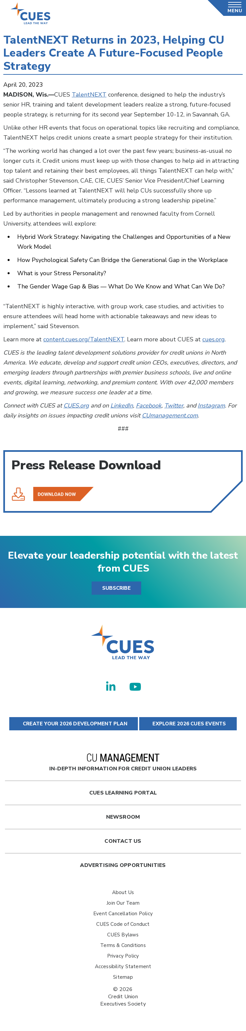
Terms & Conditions (123, 945)
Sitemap (123, 977)
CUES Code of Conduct (122, 924)
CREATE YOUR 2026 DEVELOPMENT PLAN (73, 723)
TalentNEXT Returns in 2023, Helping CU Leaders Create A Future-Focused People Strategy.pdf (53, 494)
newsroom (123, 817)
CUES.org (76, 405)
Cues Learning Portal (123, 792)
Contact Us (122, 841)
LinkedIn (121, 405)
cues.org (213, 339)
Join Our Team (123, 903)
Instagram (211, 405)
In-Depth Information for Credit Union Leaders (123, 762)
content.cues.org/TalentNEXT (83, 339)
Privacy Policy (123, 956)
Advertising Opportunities (123, 865)
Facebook (148, 405)
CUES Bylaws (123, 934)
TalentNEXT (89, 95)
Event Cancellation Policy (123, 913)
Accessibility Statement (123, 966)
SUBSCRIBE (116, 588)
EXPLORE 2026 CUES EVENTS (188, 723)
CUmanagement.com (170, 415)
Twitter (173, 405)
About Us (123, 892)
